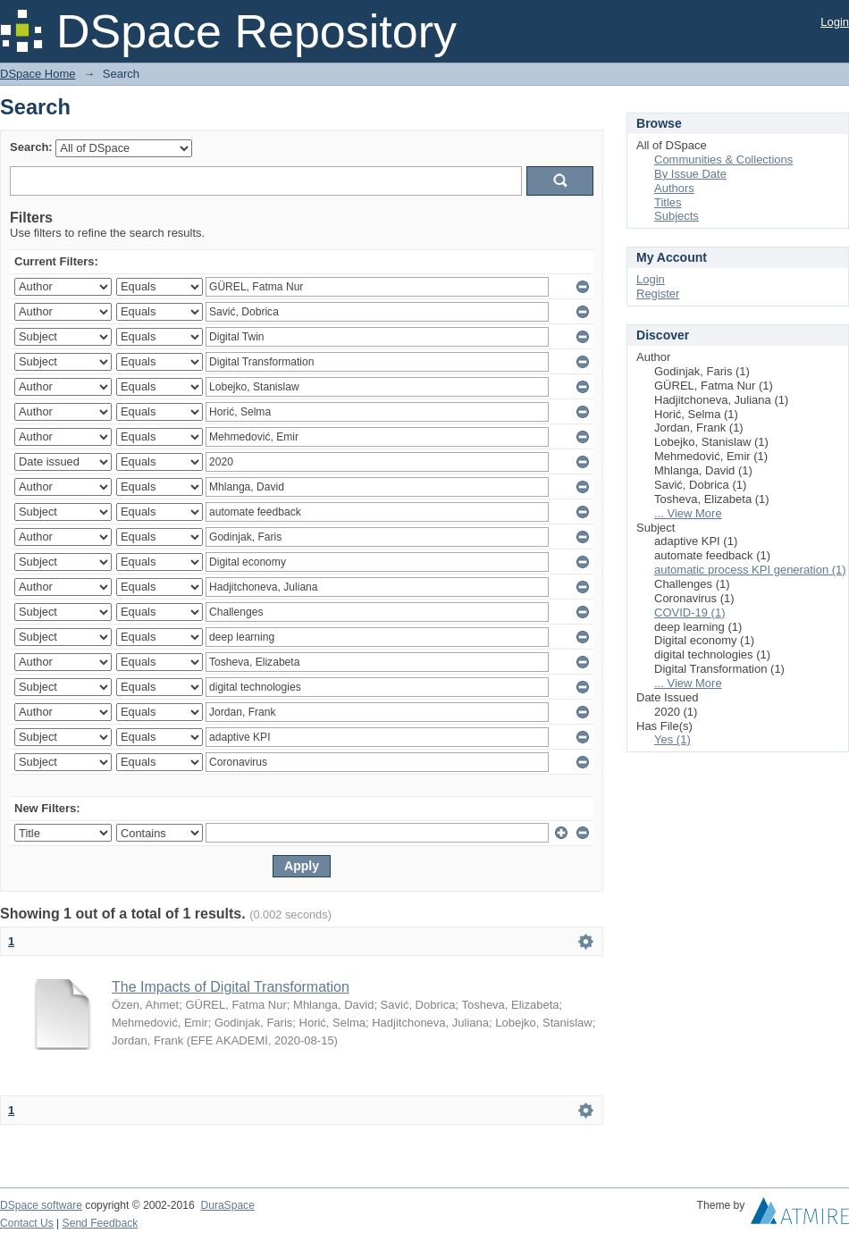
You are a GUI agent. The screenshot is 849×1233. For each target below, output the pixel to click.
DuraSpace (227, 1205)
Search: (31, 147)
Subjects (676, 215)
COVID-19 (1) (689, 612)
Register (657, 293)
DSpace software (41, 1205)
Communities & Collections (723, 159)
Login (834, 22)
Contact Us (27, 1223)
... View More (688, 513)
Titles (668, 202)
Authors (674, 188)
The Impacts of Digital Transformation (230, 986)
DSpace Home (38, 73)
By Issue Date (690, 173)
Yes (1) (672, 739)
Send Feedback (101, 1223)
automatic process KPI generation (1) (750, 569)
